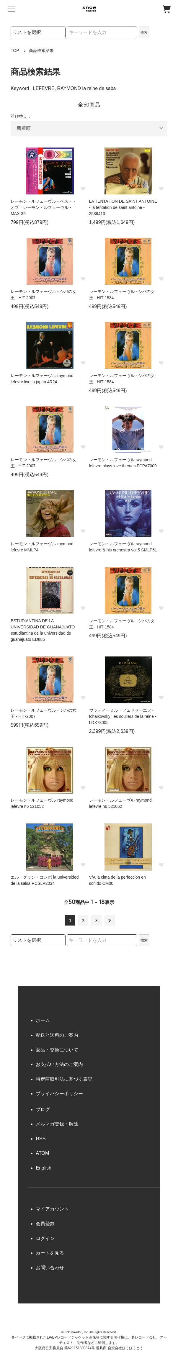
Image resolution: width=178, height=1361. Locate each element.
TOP (15, 50)
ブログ (43, 1109)
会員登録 (45, 1223)
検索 (144, 32)
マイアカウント (52, 1208)
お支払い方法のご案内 (59, 1064)
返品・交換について (57, 1049)
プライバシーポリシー (59, 1093)
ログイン (45, 1238)
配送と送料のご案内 (57, 1035)
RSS (40, 1138)
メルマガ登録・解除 (57, 1123)
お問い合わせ (50, 1267)
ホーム (43, 1020)
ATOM (42, 1153)
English (43, 1167)
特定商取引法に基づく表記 (64, 1079)
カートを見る (50, 1252)
